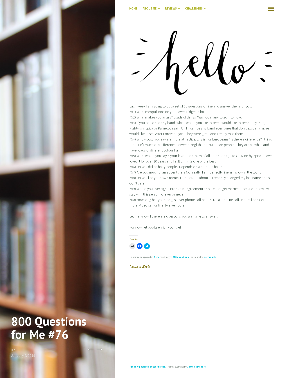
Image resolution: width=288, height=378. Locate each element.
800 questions (181, 257)
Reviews (171, 8)
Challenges (194, 8)
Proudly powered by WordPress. (148, 366)
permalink (210, 257)
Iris (13, 350)
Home (133, 8)
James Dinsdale (196, 366)
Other (157, 257)
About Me (150, 8)
